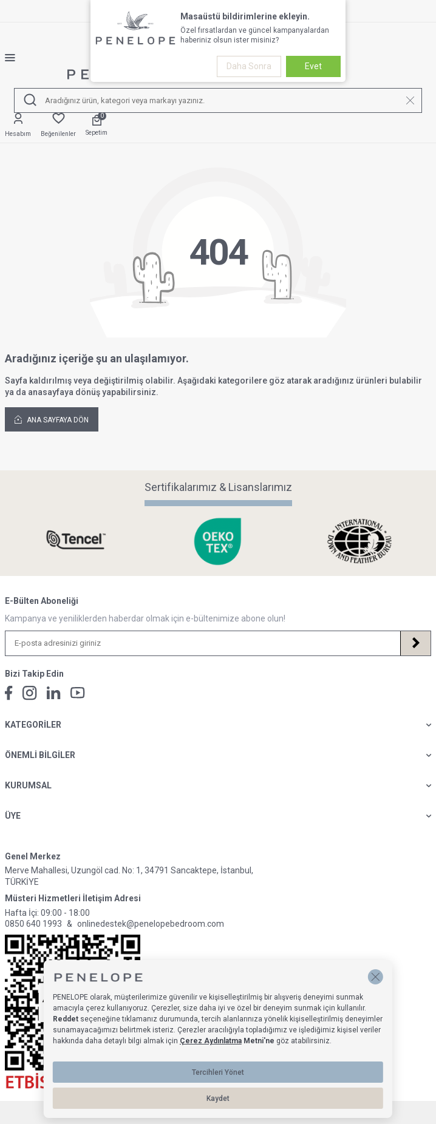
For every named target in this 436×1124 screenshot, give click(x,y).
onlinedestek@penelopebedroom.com (150, 924)
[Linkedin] (54, 692)
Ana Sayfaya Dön (52, 419)
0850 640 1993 (33, 924)
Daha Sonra (249, 66)
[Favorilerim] (58, 125)
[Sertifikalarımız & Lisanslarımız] (76, 541)
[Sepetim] (96, 126)
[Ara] (30, 100)
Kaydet (218, 1098)
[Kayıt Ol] (415, 643)
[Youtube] (77, 693)
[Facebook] (9, 693)
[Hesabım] (18, 125)
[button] (375, 976)
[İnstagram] (29, 693)
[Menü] (15, 57)
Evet (313, 66)
